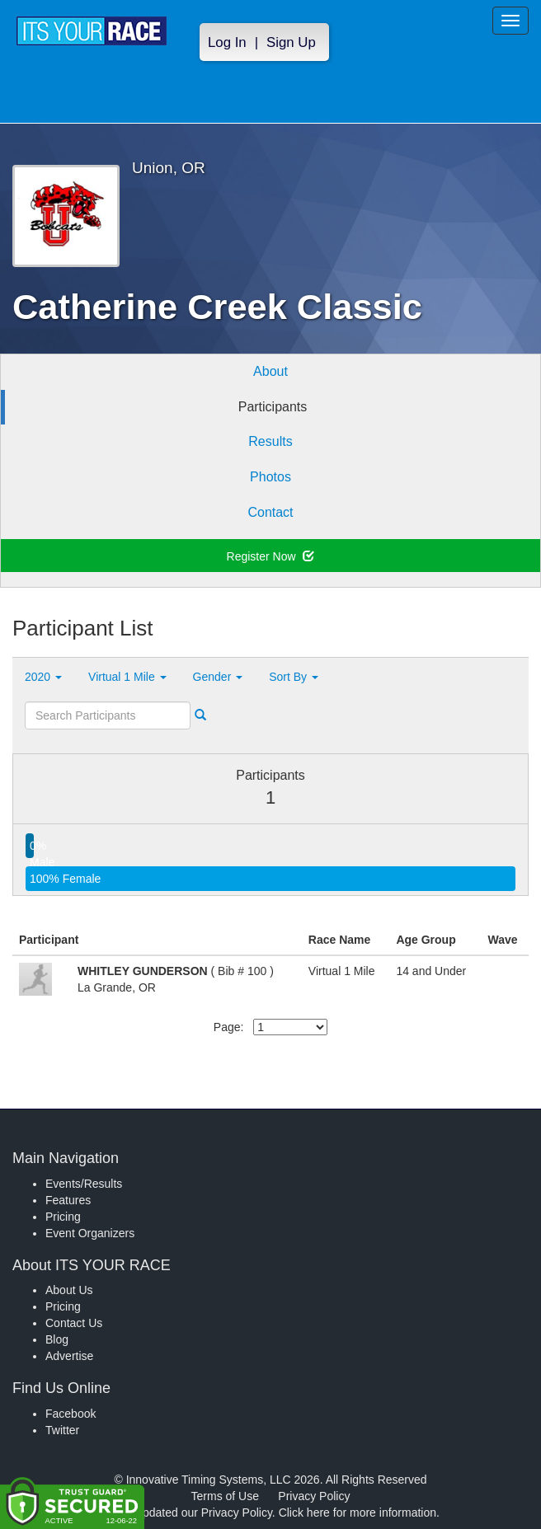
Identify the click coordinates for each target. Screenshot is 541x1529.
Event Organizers (89, 1233)
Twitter (62, 1430)
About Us (69, 1290)
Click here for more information (357, 1512)
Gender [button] (218, 676)
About (270, 371)
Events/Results (83, 1183)
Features (68, 1200)
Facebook (70, 1413)
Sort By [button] (293, 676)
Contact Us (73, 1323)
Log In (227, 42)
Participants (273, 407)
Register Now (271, 556)
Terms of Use (225, 1496)
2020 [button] (43, 676)
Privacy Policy (314, 1496)
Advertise (69, 1355)
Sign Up (291, 42)
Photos (270, 477)
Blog (56, 1339)
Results (270, 441)
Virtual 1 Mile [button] (127, 676)
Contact (270, 512)
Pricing (63, 1216)
